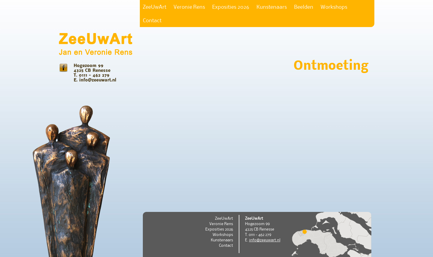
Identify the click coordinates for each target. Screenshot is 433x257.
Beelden (303, 7)
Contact (152, 20)
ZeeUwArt (154, 7)
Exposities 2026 (230, 7)
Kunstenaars (271, 7)
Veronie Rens (189, 7)
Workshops (334, 7)
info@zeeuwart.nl (264, 240)
